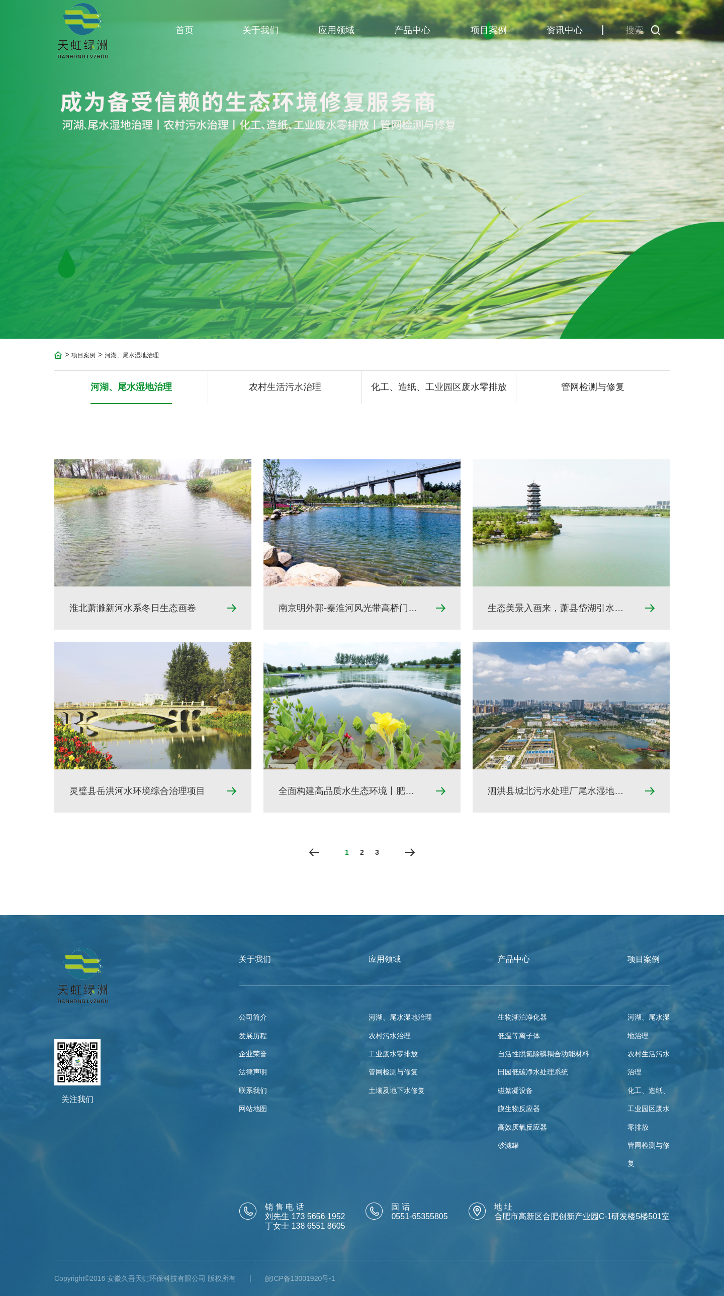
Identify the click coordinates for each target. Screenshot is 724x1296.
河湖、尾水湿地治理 (132, 357)
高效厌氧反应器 (522, 1127)
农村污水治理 (390, 1036)
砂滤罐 (508, 1145)
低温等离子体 (519, 1036)
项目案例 (489, 30)
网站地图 (253, 1109)
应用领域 (336, 30)
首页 (184, 30)
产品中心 (412, 30)
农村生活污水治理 (285, 389)
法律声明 (253, 1072)
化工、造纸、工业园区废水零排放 (439, 389)
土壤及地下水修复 (397, 1090)
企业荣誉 (253, 1054)
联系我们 (253, 1090)
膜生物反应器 (519, 1109)
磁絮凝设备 (515, 1090)
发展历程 (253, 1036)
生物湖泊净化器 (522, 1017)
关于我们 (260, 30)
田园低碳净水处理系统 (533, 1072)
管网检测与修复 (592, 389)
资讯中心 (565, 30)
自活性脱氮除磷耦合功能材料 (543, 1054)
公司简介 (253, 1017)
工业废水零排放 (393, 1054)
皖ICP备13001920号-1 (300, 1278)
